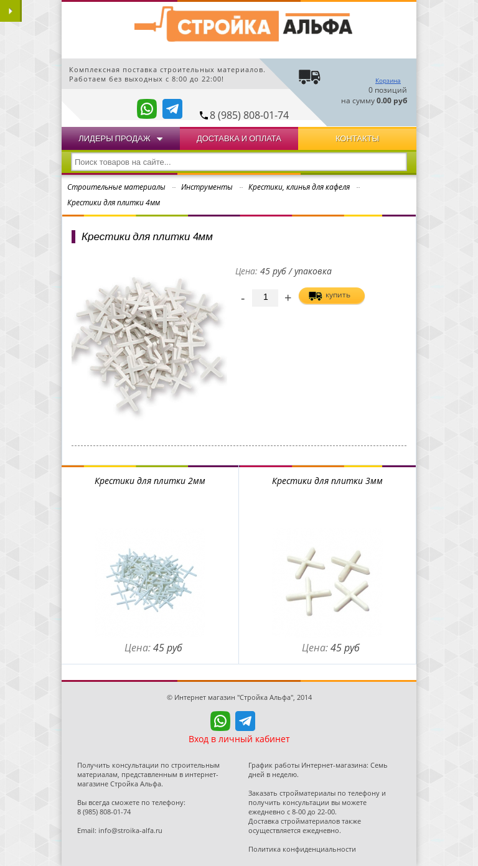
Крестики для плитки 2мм (150, 481)
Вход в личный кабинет (239, 739)
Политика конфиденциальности (302, 849)
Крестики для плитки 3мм (327, 481)
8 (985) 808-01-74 (249, 115)
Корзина (388, 80)
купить (338, 294)
